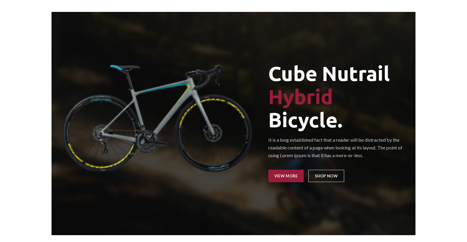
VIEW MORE (286, 176)
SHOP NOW (326, 176)
